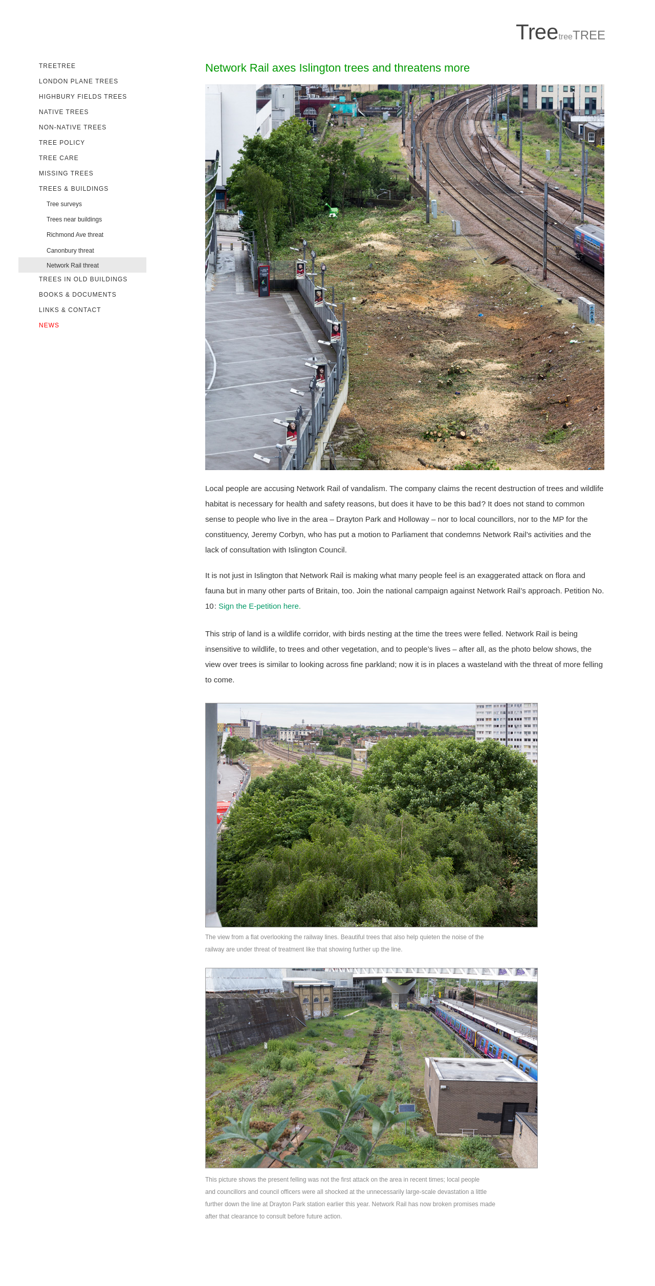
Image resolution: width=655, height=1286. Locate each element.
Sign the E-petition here (259, 606)
